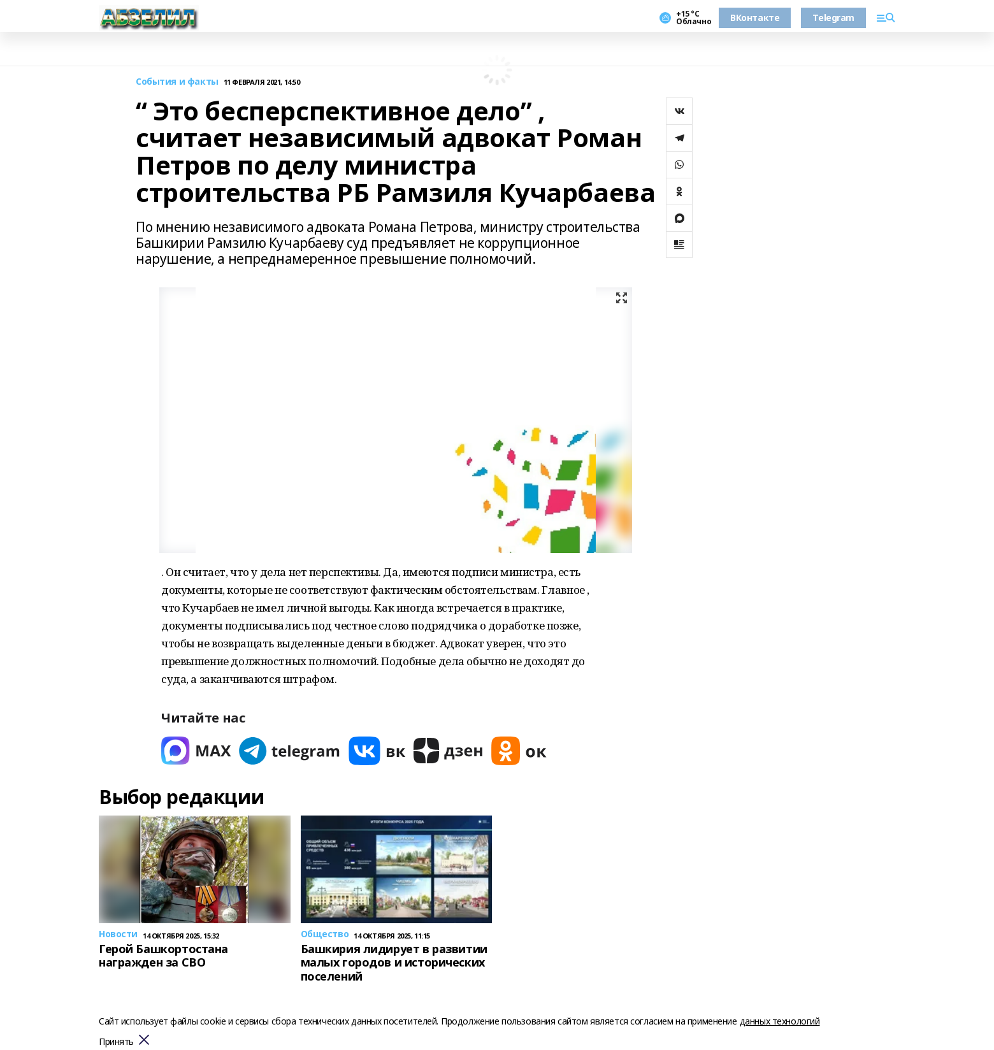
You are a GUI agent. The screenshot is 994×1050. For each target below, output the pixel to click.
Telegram (833, 17)
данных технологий (780, 1021)
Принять (116, 1042)
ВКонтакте (754, 17)
